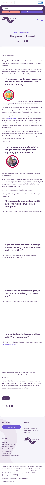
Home (15, 32)
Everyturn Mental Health (9, 344)
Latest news (22, 32)
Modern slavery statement (10, 455)
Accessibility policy (8, 446)
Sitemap (5, 442)
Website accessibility (8, 444)
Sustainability (6, 453)
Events (27, 32)
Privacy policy (6, 451)
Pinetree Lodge (11, 118)
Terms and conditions (8, 449)
